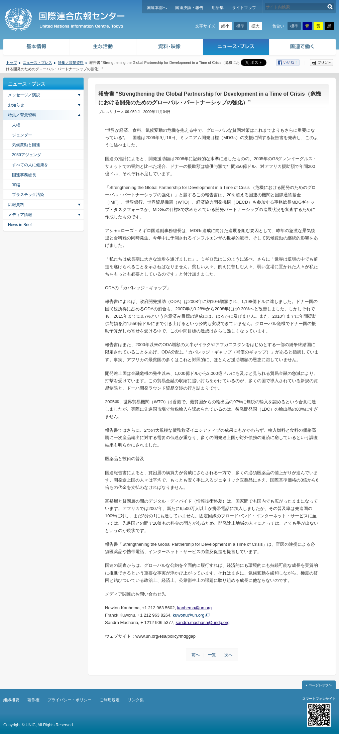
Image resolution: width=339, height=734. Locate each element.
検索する (330, 6)
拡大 (255, 26)
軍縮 (16, 185)
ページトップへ (319, 684)
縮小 (225, 26)
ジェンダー (22, 135)
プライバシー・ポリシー (69, 700)
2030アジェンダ (26, 154)
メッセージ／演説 (24, 95)
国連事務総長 (24, 175)
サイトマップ (244, 7)
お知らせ (16, 105)
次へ (228, 654)
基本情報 (36, 47)
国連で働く (303, 47)
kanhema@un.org (194, 607)
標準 (240, 26)
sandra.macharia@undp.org (202, 622)
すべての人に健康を (30, 165)
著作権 (33, 700)
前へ (196, 654)
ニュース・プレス (236, 47)
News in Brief (20, 224)
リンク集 (136, 700)
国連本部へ (157, 7)
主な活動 (103, 47)
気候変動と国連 (26, 144)
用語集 (218, 7)
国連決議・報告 (189, 7)
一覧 (212, 654)
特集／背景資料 (71, 63)
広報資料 (16, 204)
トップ (11, 63)
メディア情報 (20, 214)
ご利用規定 (110, 700)
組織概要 (11, 700)
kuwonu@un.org (189, 615)
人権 (16, 125)
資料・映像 (169, 47)
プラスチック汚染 (28, 194)
